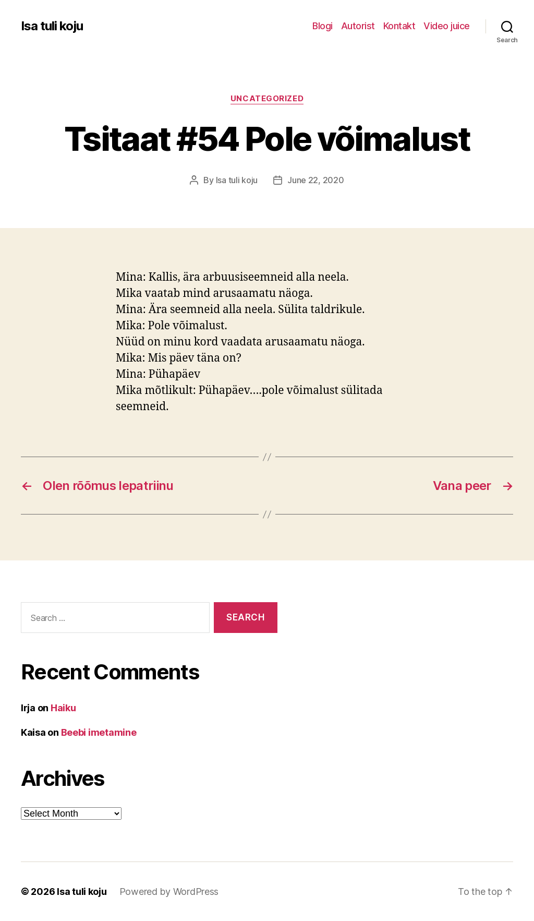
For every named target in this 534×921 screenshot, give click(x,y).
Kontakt (399, 25)
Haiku (63, 707)
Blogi (322, 25)
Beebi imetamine (99, 732)
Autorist (358, 25)
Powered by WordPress (169, 891)
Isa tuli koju (52, 26)
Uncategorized (267, 98)
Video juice (446, 25)
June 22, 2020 (315, 180)
